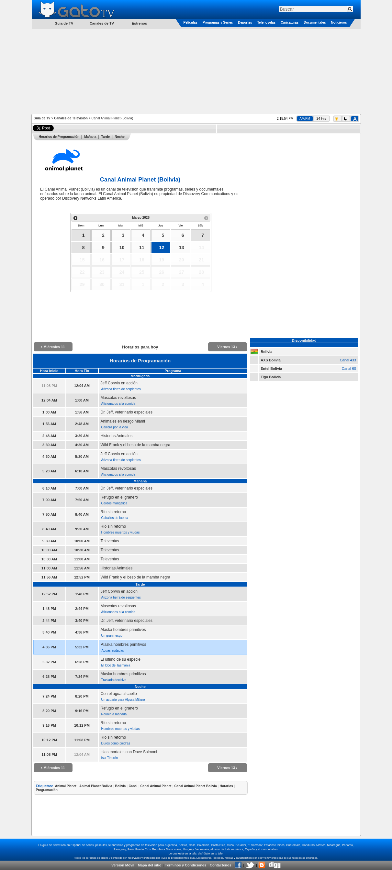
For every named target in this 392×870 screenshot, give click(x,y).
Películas (190, 22)
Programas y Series (218, 22)
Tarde (105, 136)
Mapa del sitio (150, 865)
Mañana (90, 136)
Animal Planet (65, 786)
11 (141, 247)
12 (161, 247)
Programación (47, 790)
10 (122, 247)
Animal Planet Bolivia (95, 786)
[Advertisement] (196, 70)
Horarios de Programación (59, 136)
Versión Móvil (122, 865)
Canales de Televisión (71, 118)
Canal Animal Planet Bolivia (195, 786)
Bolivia (120, 786)
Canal (133, 786)
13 (181, 247)
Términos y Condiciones (185, 865)
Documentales (315, 22)
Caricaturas (289, 22)
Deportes (245, 22)
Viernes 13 (227, 347)
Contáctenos (220, 865)
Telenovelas (266, 22)
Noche (120, 136)
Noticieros (339, 22)
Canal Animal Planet (156, 786)
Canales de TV (102, 23)
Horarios (226, 786)
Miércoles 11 (53, 347)
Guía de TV (42, 118)
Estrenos (139, 23)
